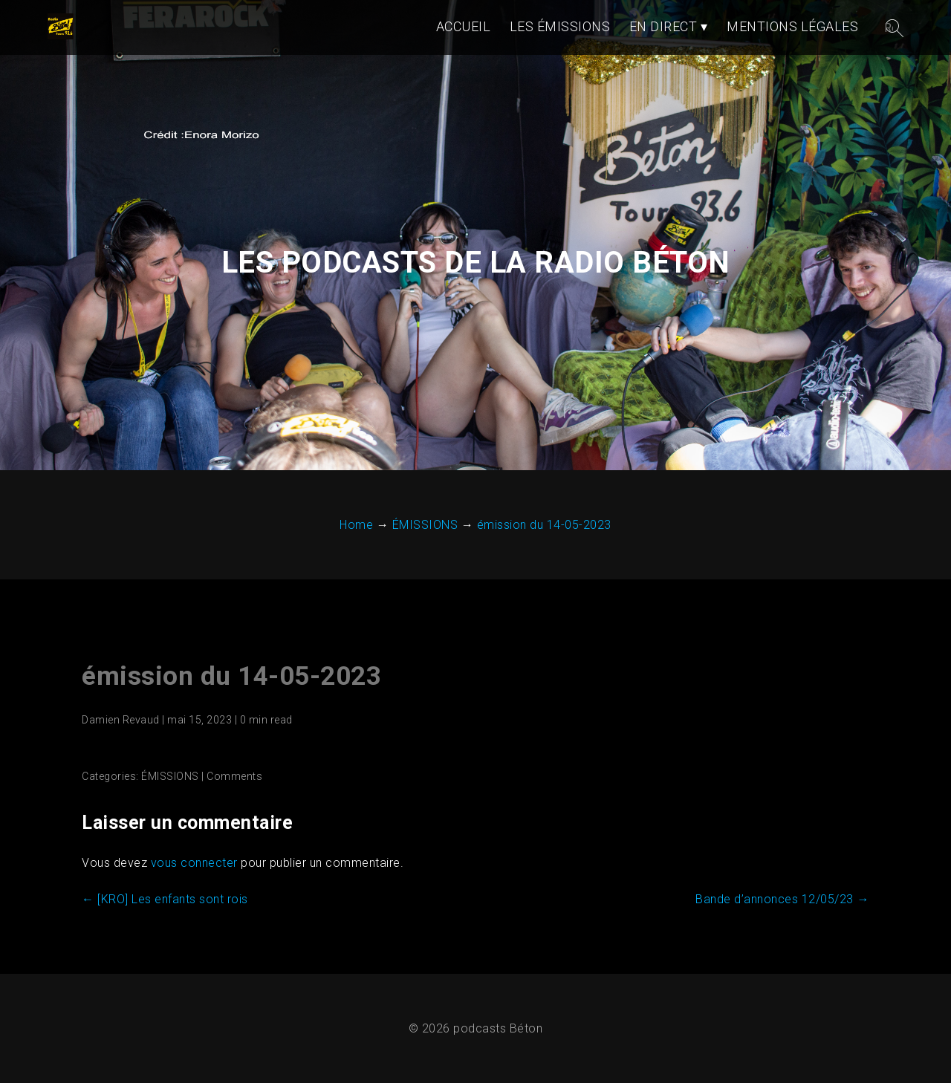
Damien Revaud (121, 720)
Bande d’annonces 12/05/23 (782, 899)
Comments (234, 776)
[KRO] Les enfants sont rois (165, 899)
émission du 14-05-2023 (231, 676)
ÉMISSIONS (170, 776)
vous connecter (194, 863)
